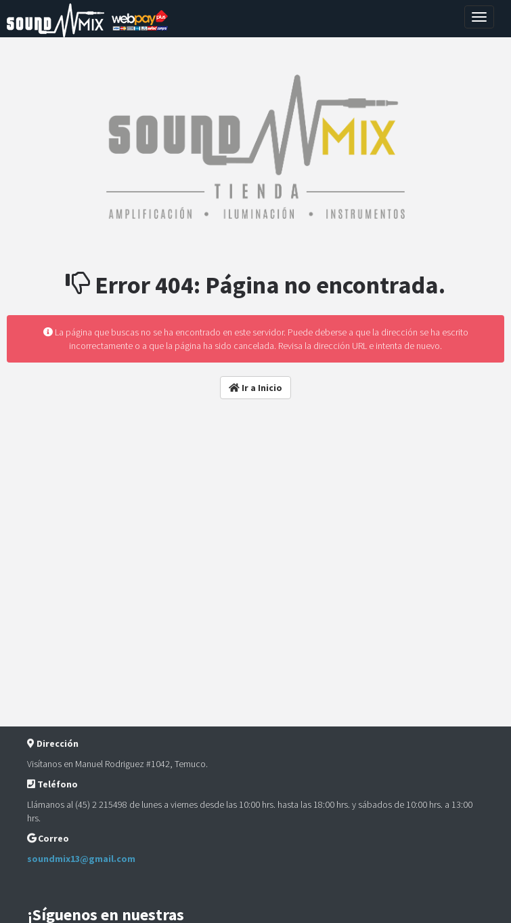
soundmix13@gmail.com (81, 859)
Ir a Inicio (255, 388)
